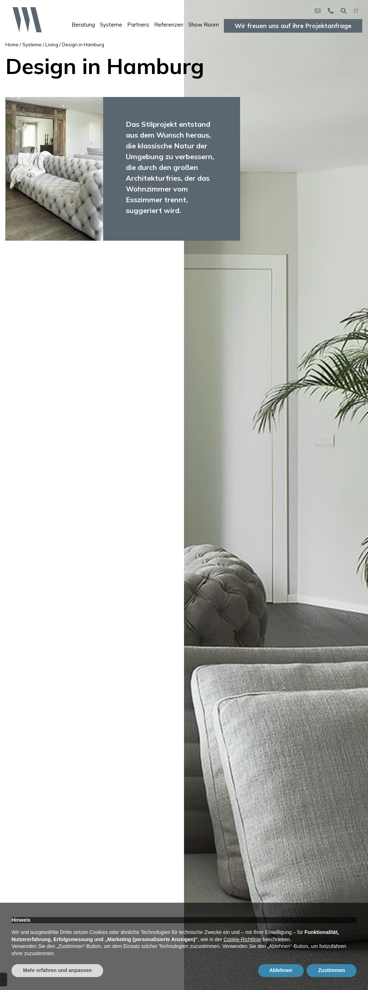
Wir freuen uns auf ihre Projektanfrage (293, 25)
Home (12, 44)
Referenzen (168, 24)
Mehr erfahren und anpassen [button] (57, 970)
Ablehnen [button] (281, 970)
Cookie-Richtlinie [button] (242, 939)
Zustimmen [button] (331, 970)
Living (51, 44)
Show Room (203, 24)
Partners (138, 24)
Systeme (111, 24)
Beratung (83, 24)
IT (356, 10)
